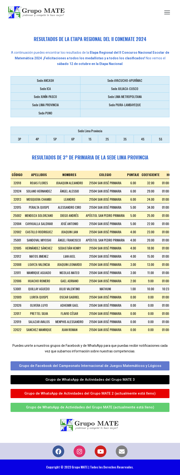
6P (73, 138)
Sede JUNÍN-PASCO (45, 96)
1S (90, 138)
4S (142, 138)
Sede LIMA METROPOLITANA (125, 96)
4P (37, 138)
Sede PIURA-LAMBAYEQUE (125, 104)
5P (55, 138)
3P (19, 138)
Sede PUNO (45, 112)
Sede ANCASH (45, 80)
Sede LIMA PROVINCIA (45, 104)
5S (160, 138)
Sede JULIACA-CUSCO (124, 88)
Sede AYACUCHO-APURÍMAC (124, 80)
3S (125, 138)
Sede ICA (45, 88)
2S (107, 138)
